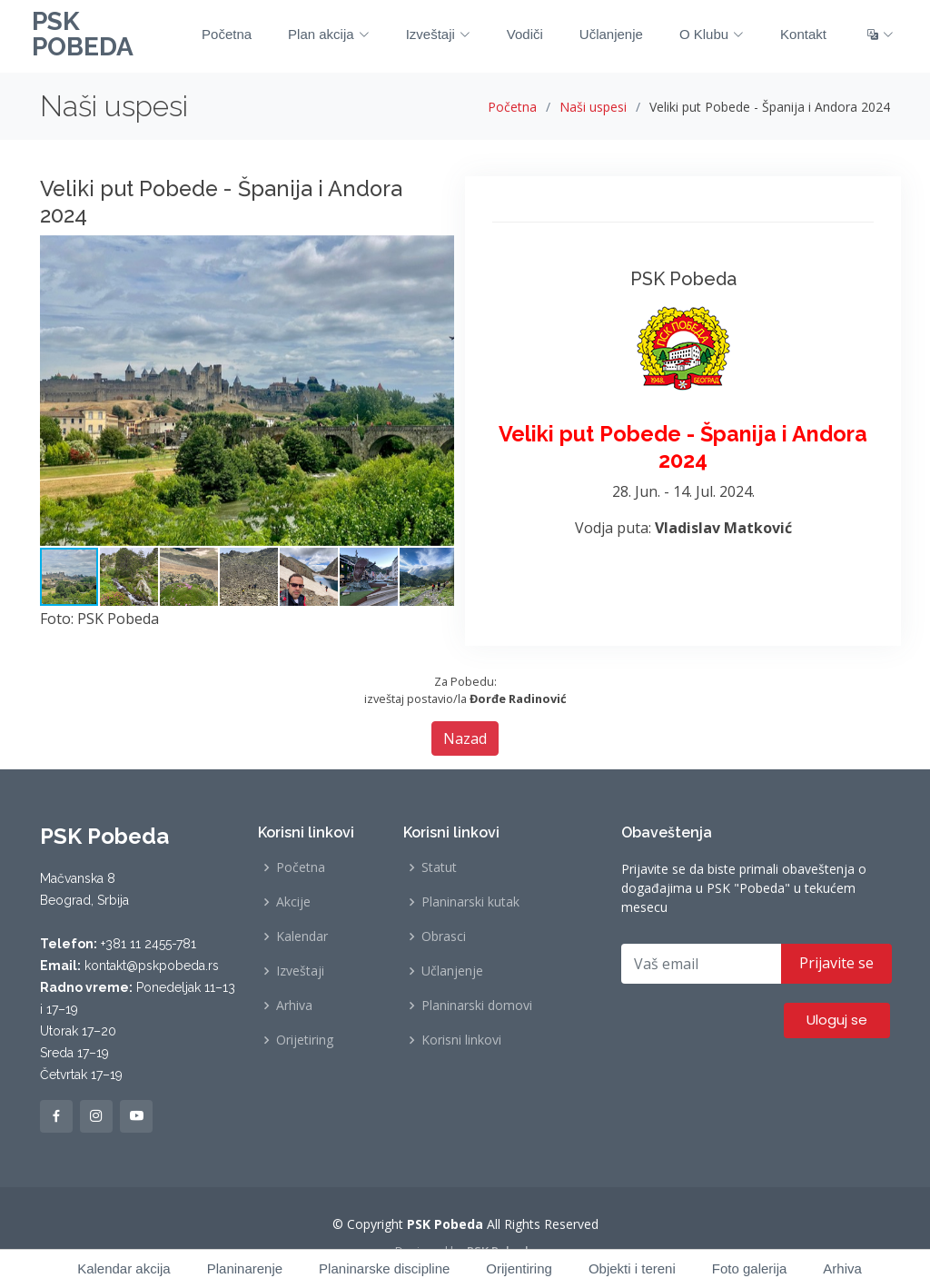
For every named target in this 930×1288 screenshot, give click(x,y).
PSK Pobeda (501, 1251)
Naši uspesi (593, 106)
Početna (227, 34)
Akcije (293, 902)
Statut (439, 867)
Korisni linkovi (461, 1040)
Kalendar (302, 936)
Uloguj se (836, 1019)
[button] (437, 251)
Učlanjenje (611, 34)
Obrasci (443, 936)
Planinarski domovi (476, 1005)
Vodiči (525, 34)
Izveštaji (438, 34)
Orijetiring (304, 1040)
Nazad (465, 738)
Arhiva (294, 1005)
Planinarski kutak (470, 902)
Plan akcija (329, 34)
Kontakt (803, 34)
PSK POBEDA (83, 34)
